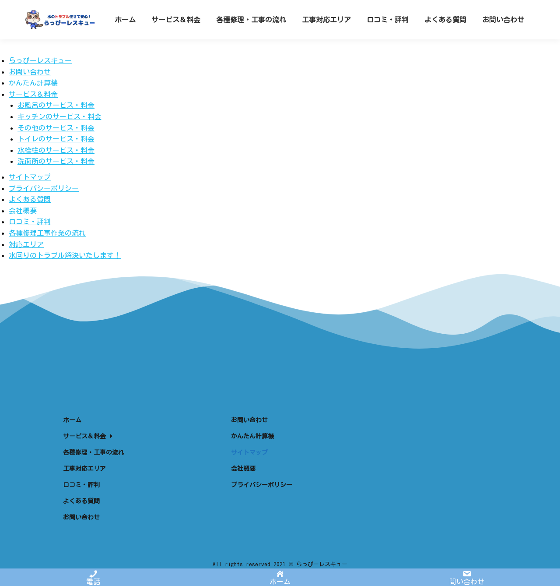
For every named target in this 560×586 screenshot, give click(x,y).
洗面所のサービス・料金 (56, 161)
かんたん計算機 (33, 82)
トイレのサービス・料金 (56, 138)
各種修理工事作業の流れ (47, 233)
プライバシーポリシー (44, 188)
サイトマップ (30, 176)
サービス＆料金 (33, 94)
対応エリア (26, 244)
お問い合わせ (30, 71)
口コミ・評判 (30, 221)
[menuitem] (125, 35)
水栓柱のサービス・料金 (56, 150)
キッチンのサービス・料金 (60, 116)
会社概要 (23, 210)
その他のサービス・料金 (56, 127)
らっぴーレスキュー (40, 60)
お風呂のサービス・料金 (56, 105)
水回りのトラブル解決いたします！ (65, 255)
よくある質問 (30, 199)
